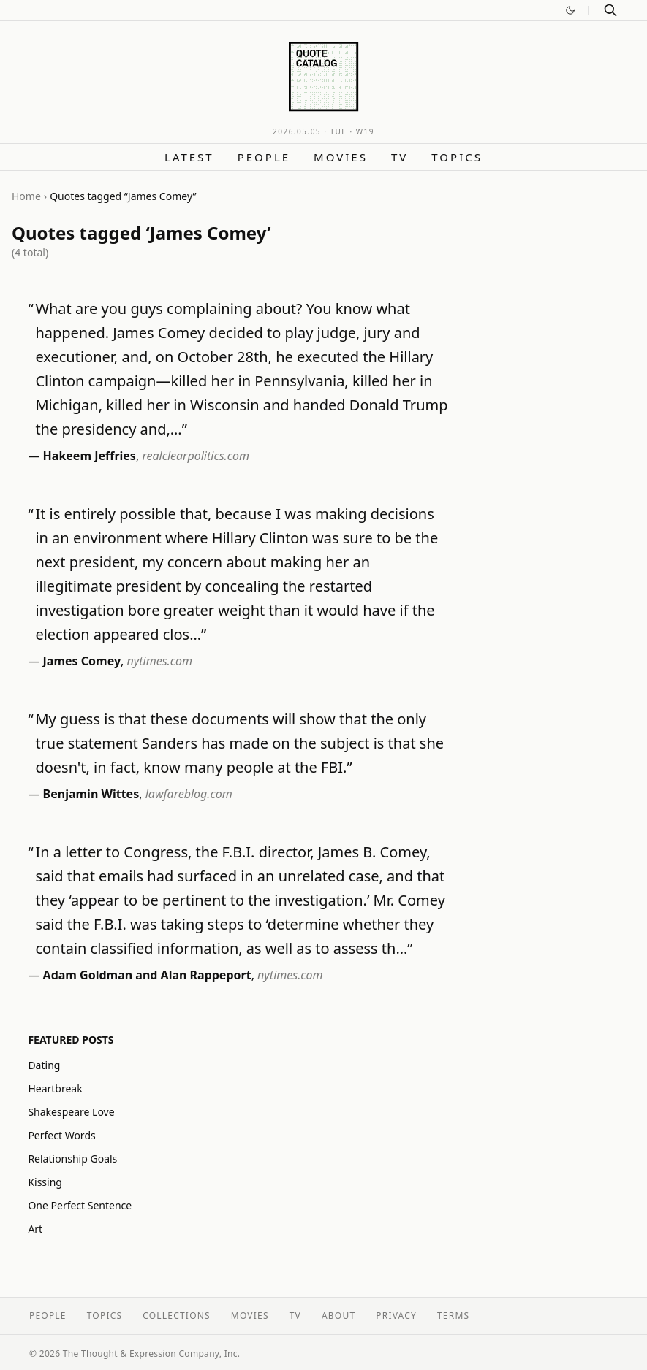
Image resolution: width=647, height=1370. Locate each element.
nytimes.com (159, 661)
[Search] (610, 10)
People (264, 157)
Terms (453, 1315)
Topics (457, 157)
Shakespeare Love (71, 1112)
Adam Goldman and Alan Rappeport (147, 975)
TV (399, 157)
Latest (189, 157)
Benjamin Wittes (91, 794)
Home (26, 196)
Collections (177, 1315)
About (338, 1315)
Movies (341, 157)
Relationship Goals (72, 1159)
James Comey (82, 661)
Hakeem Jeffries (89, 456)
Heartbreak (55, 1088)
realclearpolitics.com (195, 456)
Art (35, 1229)
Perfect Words (61, 1135)
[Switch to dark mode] (570, 10)
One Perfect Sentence (80, 1205)
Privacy (396, 1315)
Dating (44, 1065)
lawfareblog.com (188, 794)
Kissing (45, 1182)
